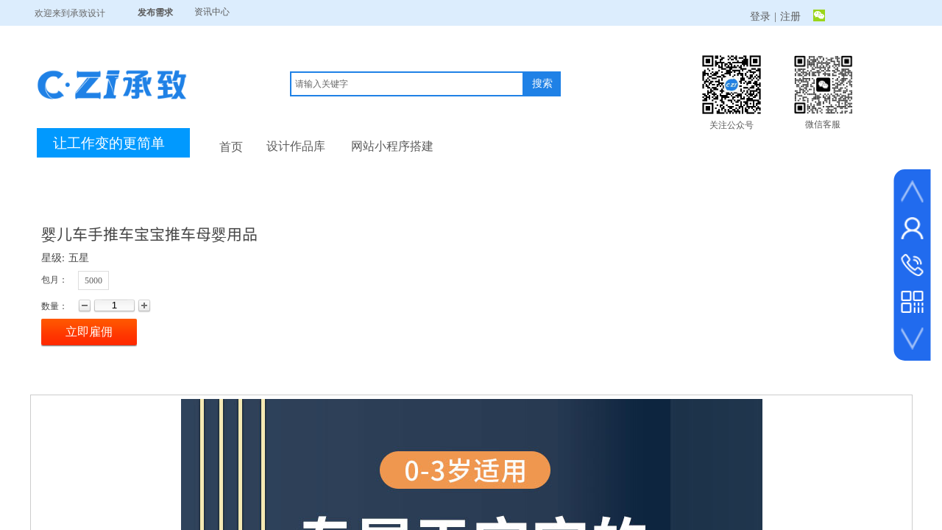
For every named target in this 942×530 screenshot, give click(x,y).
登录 (760, 16)
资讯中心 (212, 12)
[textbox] (407, 83)
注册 (790, 16)
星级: (53, 258)
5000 (93, 280)
